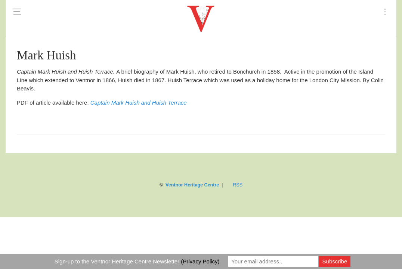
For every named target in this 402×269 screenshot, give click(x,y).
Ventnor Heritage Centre (192, 185)
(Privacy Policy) (200, 261)
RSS (237, 185)
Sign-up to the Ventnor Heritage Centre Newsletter (137, 261)
